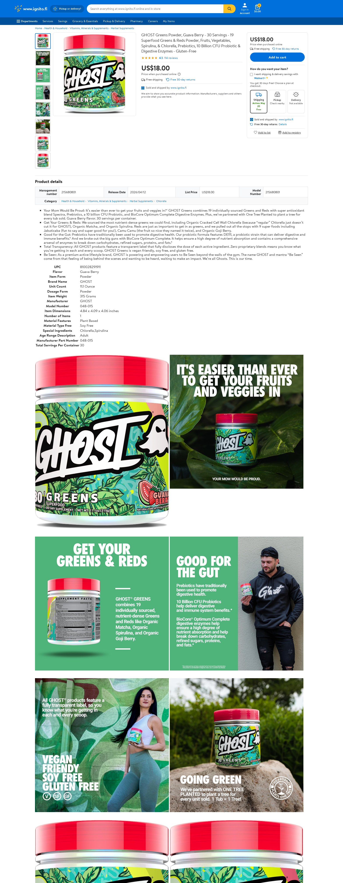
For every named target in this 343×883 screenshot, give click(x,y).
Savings (62, 21)
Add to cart (277, 57)
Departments (27, 21)
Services (48, 21)
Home (38, 28)
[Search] (229, 8)
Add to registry (289, 132)
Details (283, 124)
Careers (153, 21)
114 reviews (171, 58)
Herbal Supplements (122, 28)
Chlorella (161, 201)
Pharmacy (136, 21)
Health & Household (55, 28)
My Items (169, 21)
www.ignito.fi (179, 88)
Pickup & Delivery (114, 21)
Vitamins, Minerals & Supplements (89, 28)
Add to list (262, 132)
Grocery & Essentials (85, 21)
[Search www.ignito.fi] (155, 8)
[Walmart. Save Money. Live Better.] (30, 9)
